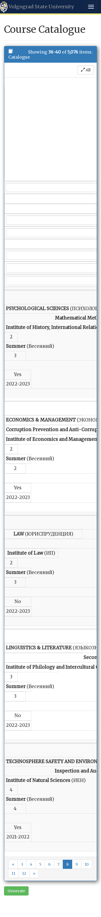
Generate (16, 890)
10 (87, 864)
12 (24, 873)
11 (13, 873)
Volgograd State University (37, 7)
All (85, 70)
